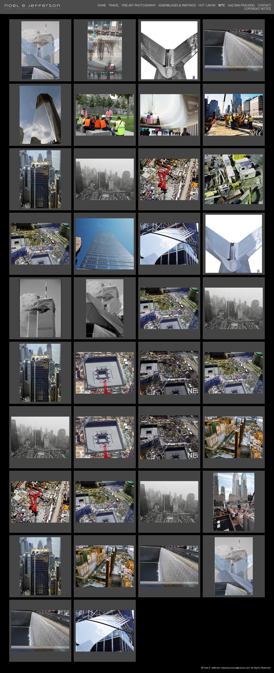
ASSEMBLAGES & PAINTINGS (177, 5)
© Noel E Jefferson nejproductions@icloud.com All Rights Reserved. (236, 668)
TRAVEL (114, 5)
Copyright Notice (257, 8)
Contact (264, 5)
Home (102, 5)
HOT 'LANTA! (206, 5)
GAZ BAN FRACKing (241, 5)
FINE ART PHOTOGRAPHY (139, 5)
